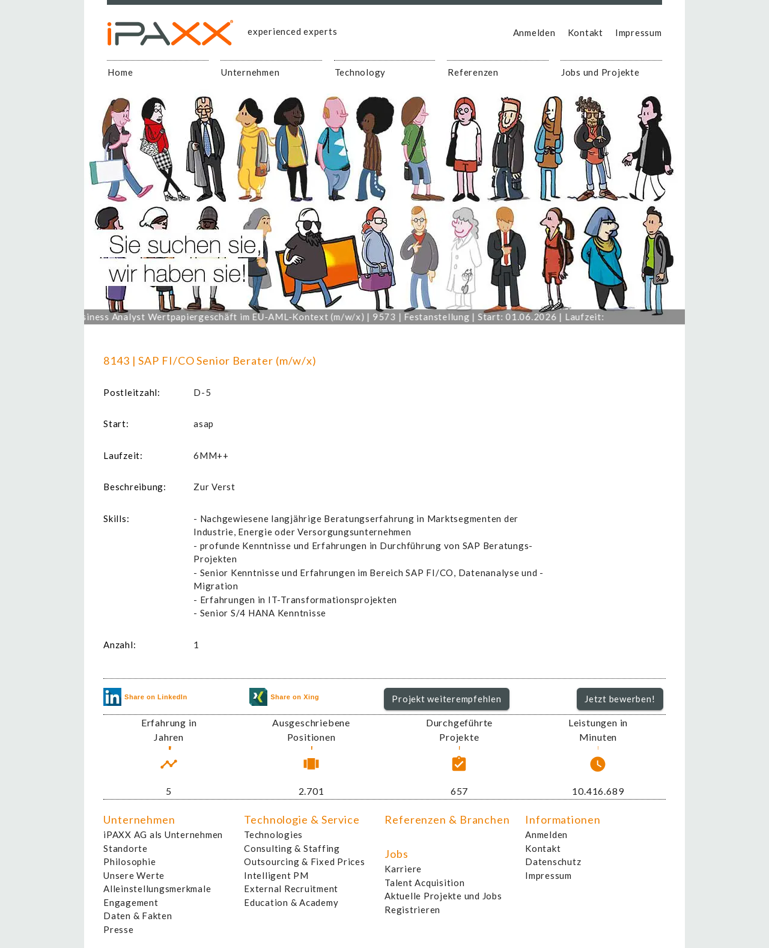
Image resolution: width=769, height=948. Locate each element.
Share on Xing (284, 697)
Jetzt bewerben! (620, 698)
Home (120, 72)
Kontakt (585, 32)
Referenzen (473, 72)
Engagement (131, 902)
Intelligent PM (276, 875)
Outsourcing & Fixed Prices (304, 861)
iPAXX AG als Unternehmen (163, 834)
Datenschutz (553, 861)
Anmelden (534, 32)
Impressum (638, 32)
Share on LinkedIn (145, 697)
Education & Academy (291, 902)
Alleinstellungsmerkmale (157, 888)
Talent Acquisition (424, 882)
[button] (446, 699)
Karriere (403, 868)
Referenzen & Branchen (447, 819)
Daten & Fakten (137, 915)
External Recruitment (291, 888)
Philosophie (129, 861)
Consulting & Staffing (292, 848)
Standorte (125, 848)
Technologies (273, 834)
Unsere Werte (134, 875)
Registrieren (412, 909)
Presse (118, 929)
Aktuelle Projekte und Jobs (443, 895)
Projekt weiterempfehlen (446, 698)
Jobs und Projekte (600, 72)
